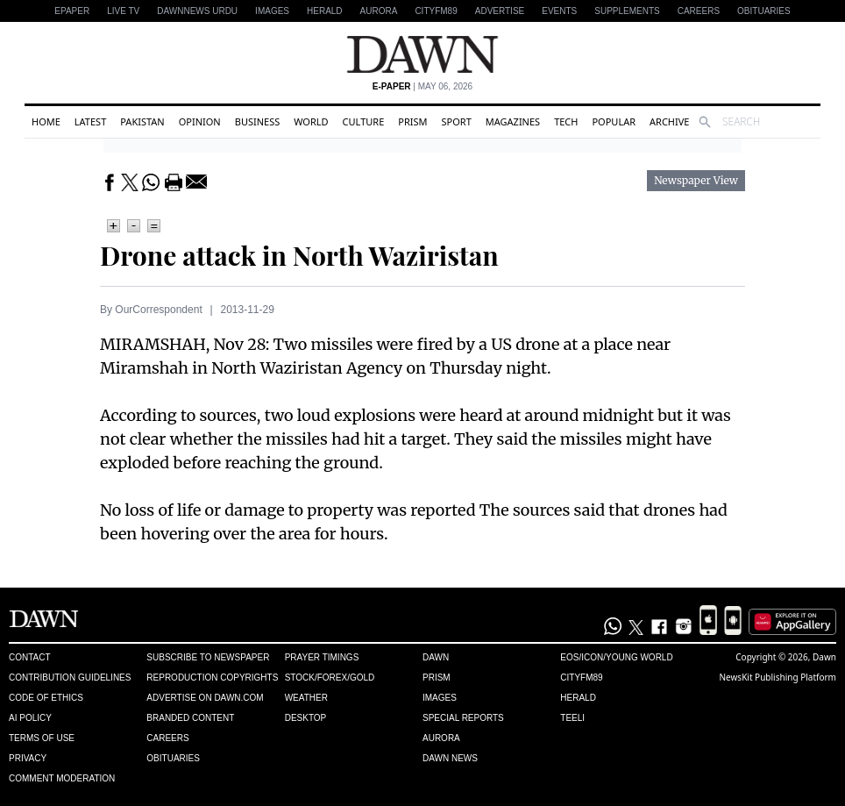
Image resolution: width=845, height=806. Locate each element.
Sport (457, 121)
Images (272, 11)
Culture (364, 121)
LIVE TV (123, 11)
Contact (30, 657)
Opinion (200, 121)
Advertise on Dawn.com (204, 698)
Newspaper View (696, 180)
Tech (566, 121)
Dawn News (450, 758)
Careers (699, 11)
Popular (614, 121)
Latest (90, 121)
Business (257, 121)
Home (46, 121)
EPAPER (71, 11)
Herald (325, 11)
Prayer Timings (322, 657)
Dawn (435, 657)
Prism (412, 121)
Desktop (306, 718)
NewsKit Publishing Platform (777, 677)
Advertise (500, 11)
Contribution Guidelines (70, 677)
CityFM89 (436, 11)
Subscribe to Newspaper (207, 657)
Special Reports (463, 718)
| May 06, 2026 (422, 86)
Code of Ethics (46, 698)
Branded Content (190, 718)
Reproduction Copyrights (212, 677)
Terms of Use (42, 738)
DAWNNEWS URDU (197, 11)
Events (559, 11)
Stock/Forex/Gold (330, 677)
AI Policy (30, 718)
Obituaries (764, 11)
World (311, 121)
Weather (306, 698)
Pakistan (142, 121)
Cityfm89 (581, 677)
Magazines (513, 121)
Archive (669, 121)
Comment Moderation (62, 778)
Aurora (379, 11)
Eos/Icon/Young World (616, 657)
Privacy (27, 758)
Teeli (572, 718)
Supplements (626, 11)
